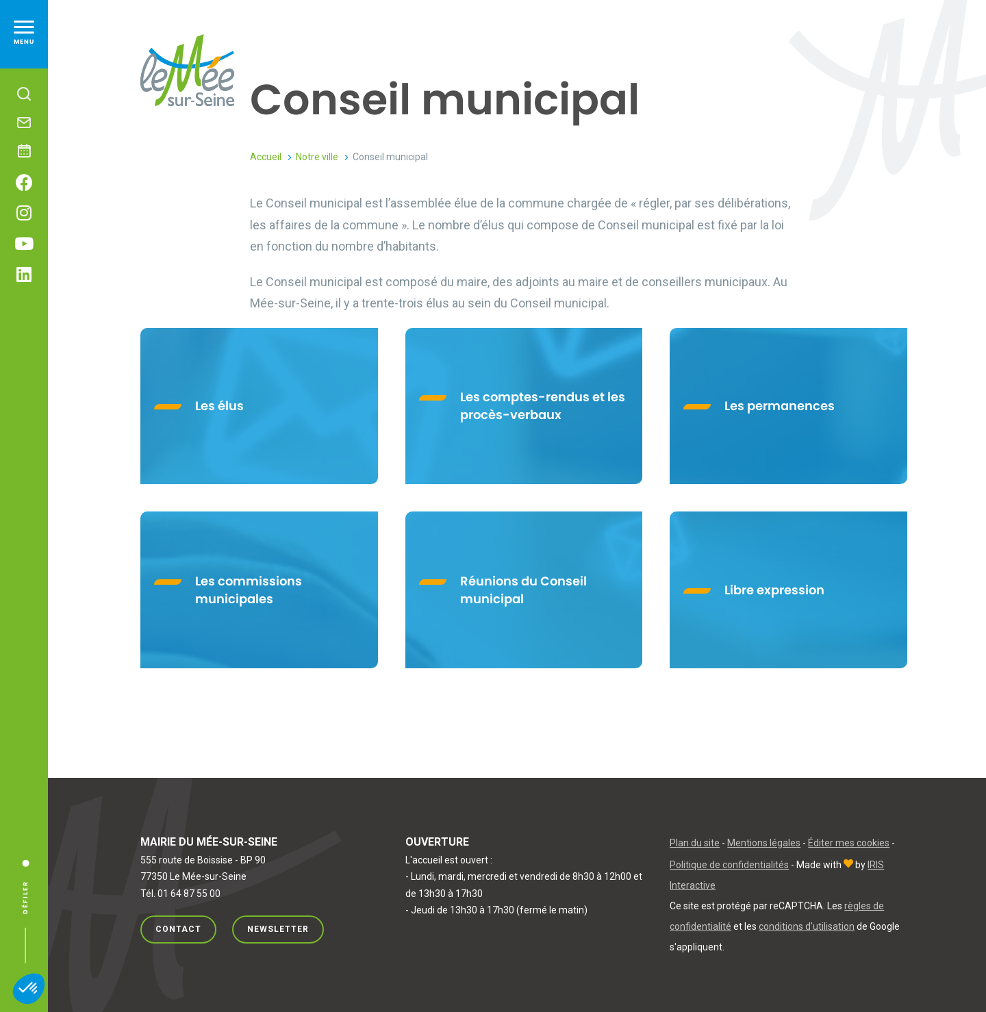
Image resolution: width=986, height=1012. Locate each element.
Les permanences (779, 405)
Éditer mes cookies (848, 842)
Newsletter (278, 929)
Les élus (219, 405)
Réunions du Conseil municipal (523, 589)
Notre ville (317, 156)
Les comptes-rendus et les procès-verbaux (542, 405)
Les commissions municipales (248, 589)
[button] (28, 988)
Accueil (265, 156)
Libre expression (774, 589)
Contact (178, 929)
